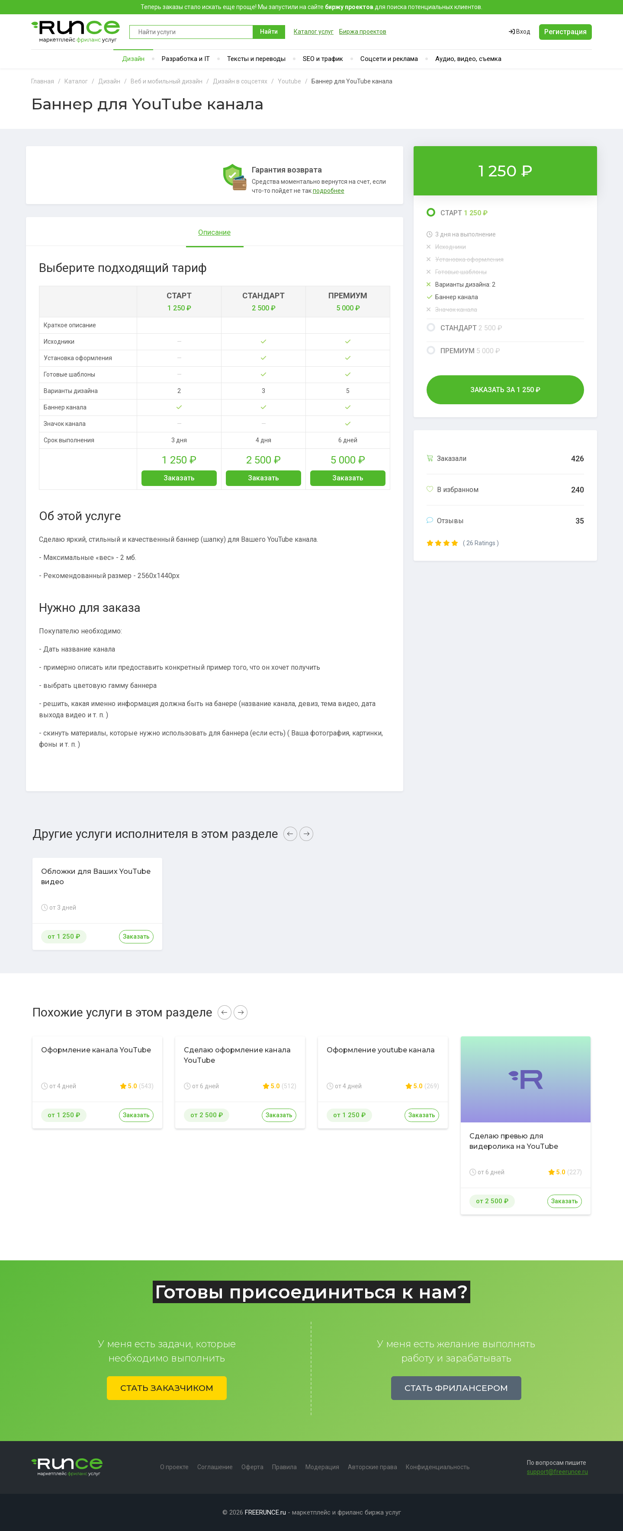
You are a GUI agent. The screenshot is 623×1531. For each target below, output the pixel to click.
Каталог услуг (314, 31)
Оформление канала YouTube (96, 1050)
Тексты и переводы (256, 59)
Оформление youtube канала (381, 1050)
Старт (457, 212)
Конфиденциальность (438, 1467)
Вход (519, 31)
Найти (269, 31)
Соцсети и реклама (389, 59)
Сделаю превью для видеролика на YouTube (513, 1141)
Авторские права (372, 1467)
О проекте (174, 1467)
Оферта (252, 1467)
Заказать (179, 478)
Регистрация (565, 32)
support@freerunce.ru (557, 1471)
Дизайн (133, 59)
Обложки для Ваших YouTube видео (96, 876)
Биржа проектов (362, 31)
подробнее (328, 190)
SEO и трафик (323, 59)
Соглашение (215, 1467)
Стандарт (464, 327)
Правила (284, 1467)
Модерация (322, 1467)
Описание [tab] (214, 232)
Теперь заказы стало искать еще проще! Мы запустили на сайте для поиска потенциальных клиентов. (311, 6)
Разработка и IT (186, 59)
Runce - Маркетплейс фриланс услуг (76, 32)
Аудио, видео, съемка (468, 59)
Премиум (463, 350)
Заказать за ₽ (505, 390)
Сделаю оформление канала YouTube (237, 1055)
